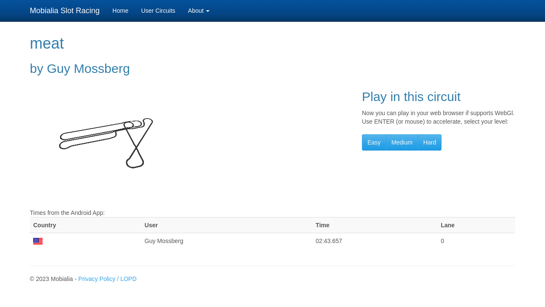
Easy (374, 142)
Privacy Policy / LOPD (107, 278)
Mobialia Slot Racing (65, 10)
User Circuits (158, 10)
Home (120, 10)
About (198, 10)
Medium (402, 142)
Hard (429, 142)
